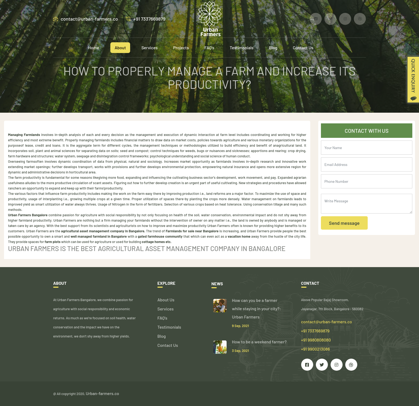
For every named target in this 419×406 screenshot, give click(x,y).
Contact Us (303, 47)
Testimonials (242, 47)
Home (93, 47)
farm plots (52, 242)
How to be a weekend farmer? (259, 341)
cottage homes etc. (157, 242)
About (120, 47)
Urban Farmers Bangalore (28, 215)
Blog (273, 47)
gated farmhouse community (160, 236)
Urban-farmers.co (102, 393)
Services (149, 47)
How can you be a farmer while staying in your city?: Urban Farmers (256, 308)
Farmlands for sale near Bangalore (192, 231)
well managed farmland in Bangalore (99, 236)
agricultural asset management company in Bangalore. (103, 231)
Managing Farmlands (24, 134)
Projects (181, 47)
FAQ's (209, 47)
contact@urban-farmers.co (85, 19)
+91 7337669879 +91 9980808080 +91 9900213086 (316, 339)
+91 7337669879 (145, 19)
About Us (165, 299)
